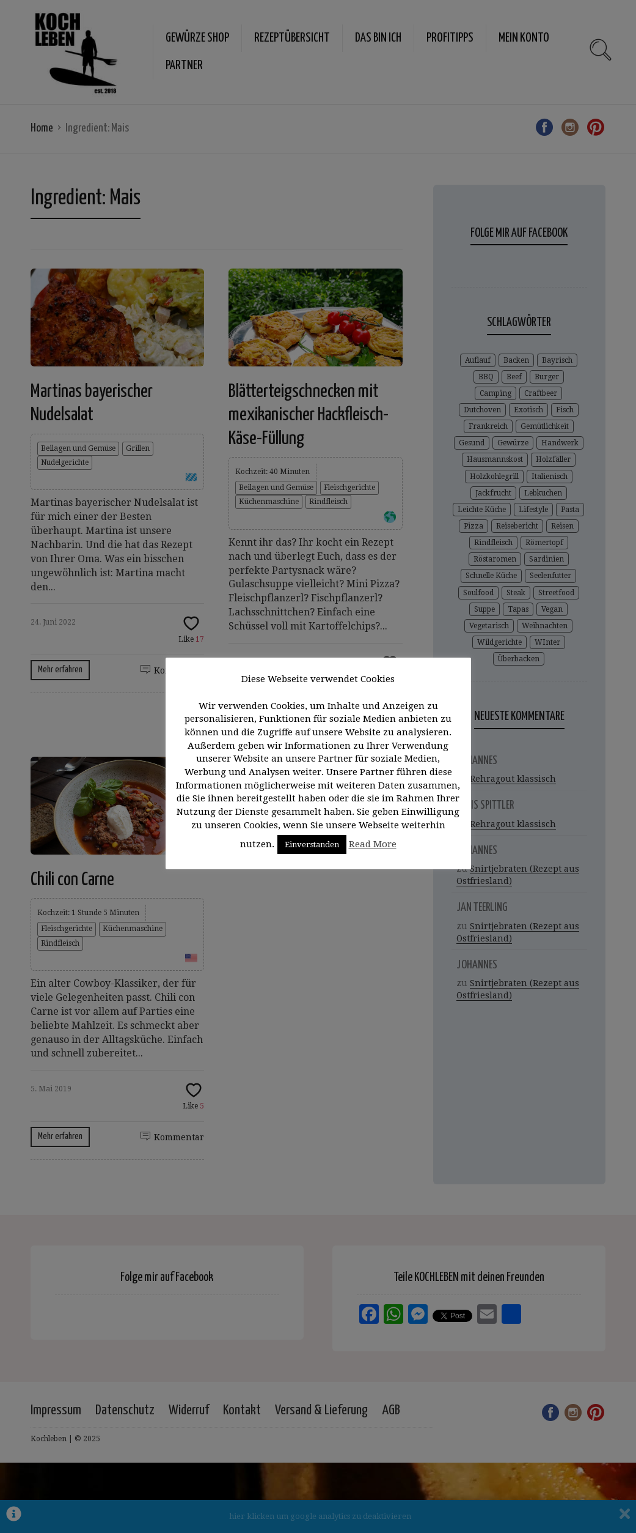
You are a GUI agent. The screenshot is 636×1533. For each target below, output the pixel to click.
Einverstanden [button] (312, 844)
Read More (373, 844)
